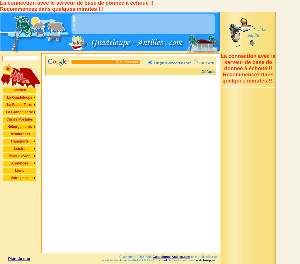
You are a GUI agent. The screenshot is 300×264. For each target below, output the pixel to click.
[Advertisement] (144, 24)
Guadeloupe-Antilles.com (171, 256)
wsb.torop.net (206, 260)
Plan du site (19, 258)
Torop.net (160, 260)
